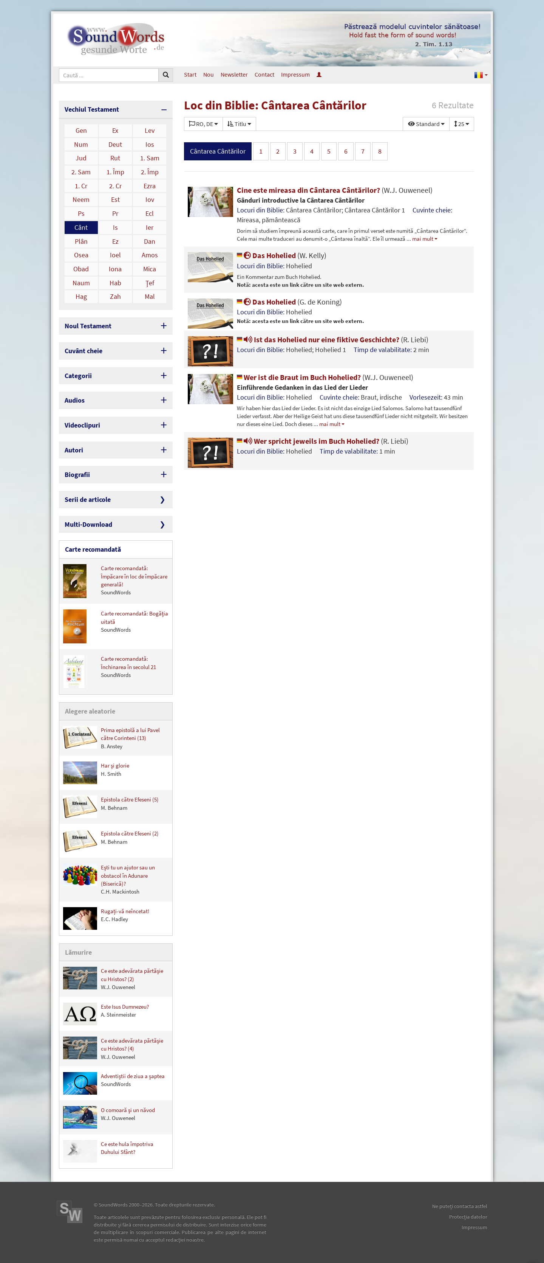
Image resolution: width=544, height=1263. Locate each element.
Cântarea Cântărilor (218, 151)
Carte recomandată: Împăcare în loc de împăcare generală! (115, 581)
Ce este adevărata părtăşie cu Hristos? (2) (113, 979)
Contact (264, 74)
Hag (81, 296)
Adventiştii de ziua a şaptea (114, 1083)
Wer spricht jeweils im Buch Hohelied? (322, 441)
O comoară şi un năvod (109, 1117)
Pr (115, 213)
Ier (149, 227)
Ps (81, 213)
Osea (81, 255)
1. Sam (149, 158)
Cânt (81, 227)
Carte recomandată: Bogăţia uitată (115, 626)
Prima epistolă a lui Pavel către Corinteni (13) (111, 738)
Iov (149, 199)
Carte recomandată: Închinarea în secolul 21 (109, 672)
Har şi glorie (96, 772)
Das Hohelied (281, 255)
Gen (81, 130)
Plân (81, 241)
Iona (115, 269)
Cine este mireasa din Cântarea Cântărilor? (335, 190)
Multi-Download (88, 524)
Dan (149, 241)
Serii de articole (88, 499)
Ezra (150, 186)
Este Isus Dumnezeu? (106, 1014)
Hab (115, 282)
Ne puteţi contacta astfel (459, 1206)
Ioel (115, 255)
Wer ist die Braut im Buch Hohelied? (325, 377)
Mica (149, 269)
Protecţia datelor (468, 1216)
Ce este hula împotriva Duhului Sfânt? (108, 1151)
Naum (81, 282)
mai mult (422, 238)
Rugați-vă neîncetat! (106, 918)
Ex (115, 130)
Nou (208, 74)
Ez (115, 241)
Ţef (149, 282)
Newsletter (234, 74)
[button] (481, 74)
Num (81, 144)
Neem (81, 199)
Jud (81, 158)
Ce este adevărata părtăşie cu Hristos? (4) (113, 1048)
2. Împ (150, 172)
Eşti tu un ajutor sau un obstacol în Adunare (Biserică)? (109, 879)
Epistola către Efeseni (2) (111, 840)
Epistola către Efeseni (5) (111, 806)
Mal (150, 296)
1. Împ (115, 172)
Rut (115, 158)
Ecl (149, 213)
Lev (150, 130)
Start (190, 74)
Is (115, 227)
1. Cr (81, 186)
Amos (150, 255)
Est (115, 199)
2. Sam (81, 172)
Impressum (295, 74)
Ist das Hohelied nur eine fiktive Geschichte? (332, 339)
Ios (149, 144)
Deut (115, 144)
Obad (81, 269)
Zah (115, 296)
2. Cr (115, 186)
